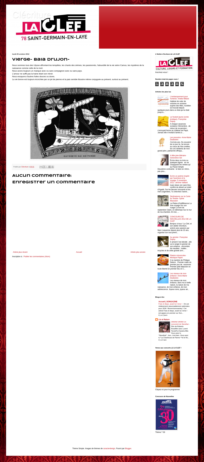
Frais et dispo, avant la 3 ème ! (170, 304)
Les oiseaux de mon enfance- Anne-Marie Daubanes (178, 275)
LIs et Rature (164, 319)
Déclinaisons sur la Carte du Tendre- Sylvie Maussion (180, 198)
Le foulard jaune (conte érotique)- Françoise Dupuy (179, 119)
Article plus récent (20, 252)
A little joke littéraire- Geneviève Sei (178, 156)
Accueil (79, 252)
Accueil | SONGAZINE (167, 302)
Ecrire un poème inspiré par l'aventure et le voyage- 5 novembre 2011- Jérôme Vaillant (179, 179)
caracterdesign (109, 448)
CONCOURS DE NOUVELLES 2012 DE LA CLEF (180, 219)
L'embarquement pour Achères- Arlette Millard (179, 98)
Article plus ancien (138, 252)
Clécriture (31, 15)
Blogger (128, 448)
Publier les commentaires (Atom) (37, 256)
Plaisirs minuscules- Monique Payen (178, 256)
